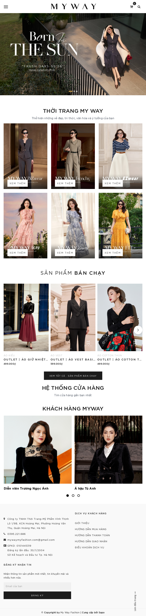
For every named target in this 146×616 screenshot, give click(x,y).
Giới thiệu (82, 523)
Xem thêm (18, 183)
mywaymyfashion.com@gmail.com (31, 539)
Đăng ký (37, 595)
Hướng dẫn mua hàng (90, 529)
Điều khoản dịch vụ (89, 547)
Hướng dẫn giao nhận (91, 541)
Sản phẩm (73, 272)
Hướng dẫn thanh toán (92, 535)
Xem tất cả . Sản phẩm (73, 375)
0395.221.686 (16, 533)
